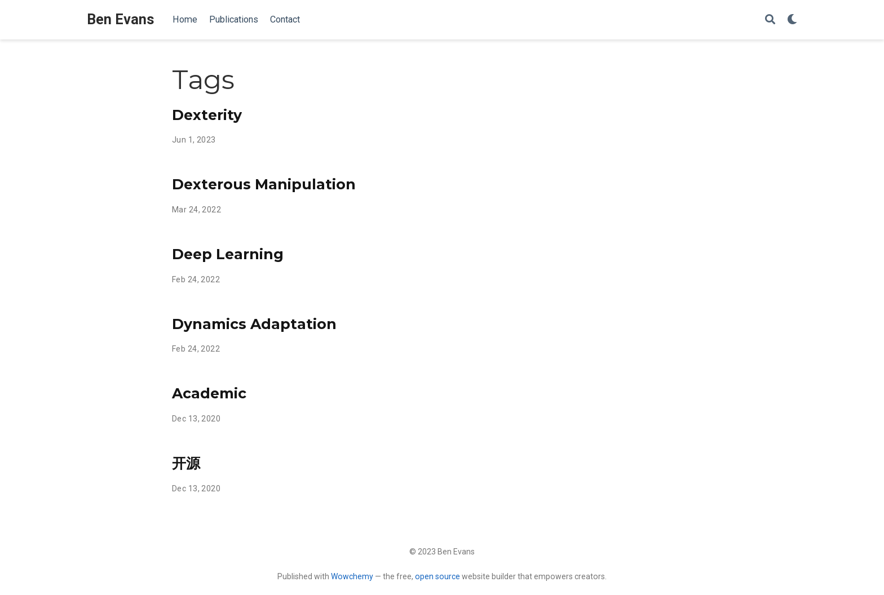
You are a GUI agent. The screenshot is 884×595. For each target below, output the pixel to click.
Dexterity (207, 114)
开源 (186, 463)
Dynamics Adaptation (254, 324)
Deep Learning (228, 254)
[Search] (770, 20)
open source (437, 576)
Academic (209, 393)
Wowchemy (352, 576)
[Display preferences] (792, 20)
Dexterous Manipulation (264, 184)
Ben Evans (120, 19)
